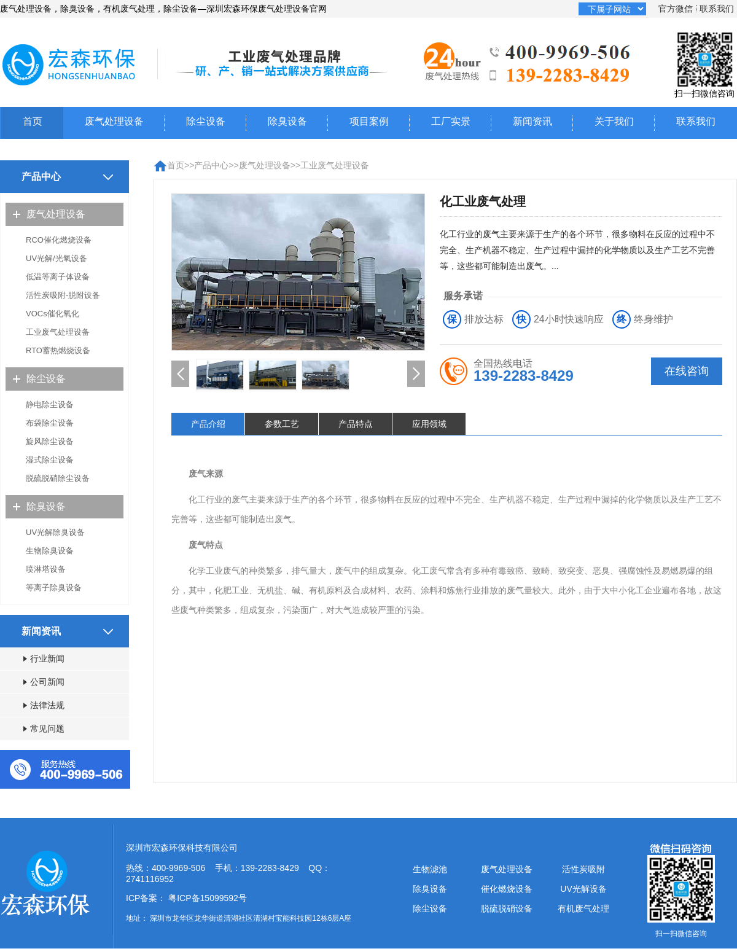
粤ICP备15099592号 (207, 898)
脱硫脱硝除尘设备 (58, 478)
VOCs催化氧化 (52, 313)
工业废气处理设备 (58, 332)
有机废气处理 (583, 908)
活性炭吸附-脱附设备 (63, 295)
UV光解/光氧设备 (56, 258)
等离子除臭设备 (54, 587)
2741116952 (150, 879)
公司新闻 (43, 682)
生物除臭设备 (50, 550)
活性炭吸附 (583, 869)
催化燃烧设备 (506, 889)
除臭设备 (287, 121)
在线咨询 (687, 371)
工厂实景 (450, 121)
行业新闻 (43, 658)
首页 (32, 121)
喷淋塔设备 (46, 569)
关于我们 (614, 121)
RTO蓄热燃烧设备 (58, 350)
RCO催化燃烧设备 (59, 239)
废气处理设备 (114, 121)
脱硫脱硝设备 (506, 908)
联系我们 (717, 9)
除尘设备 (205, 121)
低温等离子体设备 (58, 276)
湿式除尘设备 (50, 459)
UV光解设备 (583, 889)
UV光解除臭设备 (55, 532)
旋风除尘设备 (50, 441)
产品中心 (211, 165)
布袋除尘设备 (50, 423)
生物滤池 (430, 869)
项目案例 (369, 121)
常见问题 (43, 728)
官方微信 (675, 9)
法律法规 (43, 705)
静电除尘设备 (50, 404)
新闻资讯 (532, 121)
